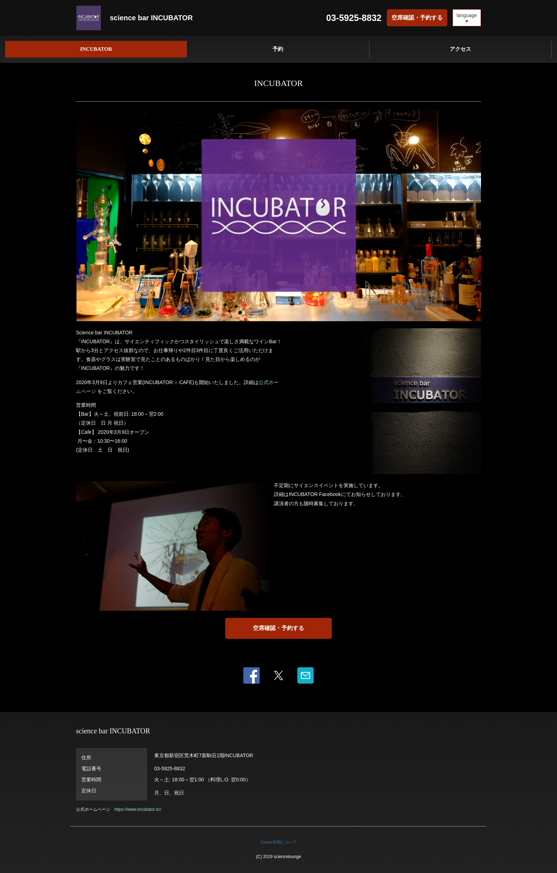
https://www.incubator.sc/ (137, 809)
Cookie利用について (278, 842)
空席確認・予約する (417, 18)
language (466, 15)
